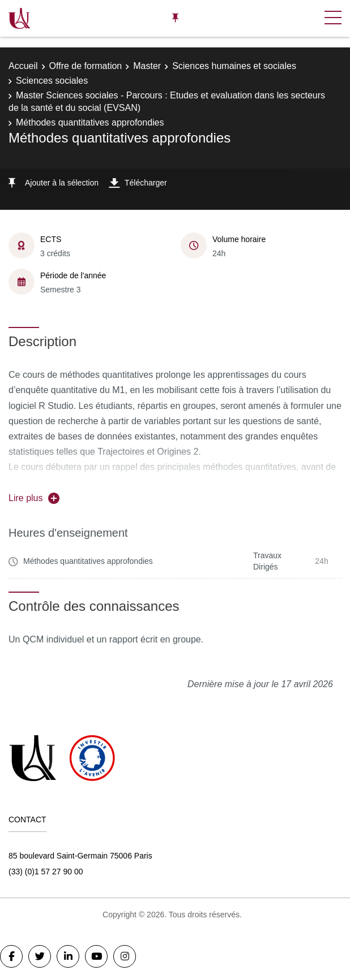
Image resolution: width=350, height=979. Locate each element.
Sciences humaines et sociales (234, 66)
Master (147, 66)
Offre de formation (85, 66)
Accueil (23, 66)
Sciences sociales (52, 80)
